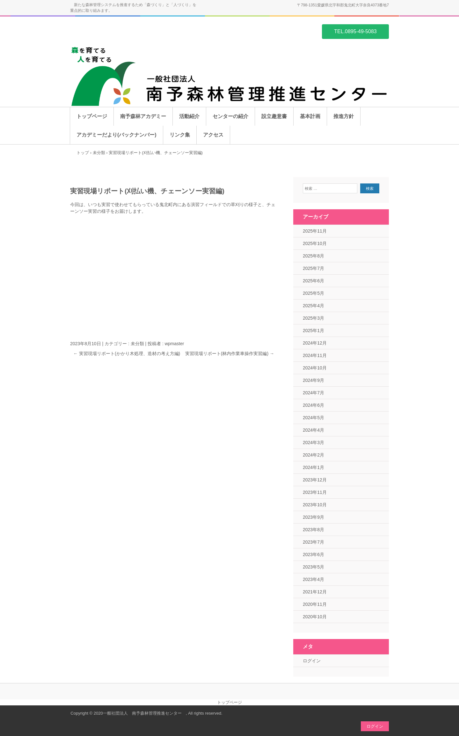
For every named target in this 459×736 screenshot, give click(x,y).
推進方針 (343, 116)
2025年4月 (313, 305)
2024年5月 (313, 417)
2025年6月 (313, 280)
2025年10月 (315, 243)
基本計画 (310, 116)
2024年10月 (315, 367)
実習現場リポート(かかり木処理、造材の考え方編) (126, 353)
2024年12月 (315, 343)
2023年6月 (313, 554)
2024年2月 (313, 454)
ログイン (312, 660)
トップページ (91, 116)
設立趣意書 (274, 116)
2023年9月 (313, 517)
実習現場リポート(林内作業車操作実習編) (229, 353)
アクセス (213, 135)
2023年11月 (315, 492)
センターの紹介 (230, 116)
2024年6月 (313, 405)
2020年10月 (315, 616)
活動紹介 (189, 116)
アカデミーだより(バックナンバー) (116, 135)
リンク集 (180, 135)
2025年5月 (313, 293)
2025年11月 (315, 231)
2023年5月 (313, 566)
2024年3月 (313, 442)
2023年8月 (313, 529)
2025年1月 (313, 330)
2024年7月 (313, 392)
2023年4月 (313, 579)
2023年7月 (313, 542)
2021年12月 (315, 591)
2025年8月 (313, 255)
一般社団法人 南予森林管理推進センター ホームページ (100, 31)
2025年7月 (313, 268)
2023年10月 (315, 504)
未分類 (137, 343)
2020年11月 (315, 604)
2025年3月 (313, 318)
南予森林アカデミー (143, 116)
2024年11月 (315, 355)
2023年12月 (315, 479)
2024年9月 (313, 380)
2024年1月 (313, 467)
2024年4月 (313, 430)
